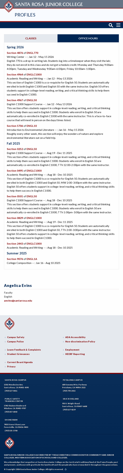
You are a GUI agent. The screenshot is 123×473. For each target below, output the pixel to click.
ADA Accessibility (75, 337)
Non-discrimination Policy (80, 341)
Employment (72, 349)
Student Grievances (18, 354)
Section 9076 (15, 258)
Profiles (25, 14)
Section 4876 (15, 52)
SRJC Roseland (71, 399)
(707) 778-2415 (69, 391)
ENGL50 (32, 100)
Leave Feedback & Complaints (24, 349)
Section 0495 (15, 170)
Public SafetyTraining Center (14, 400)
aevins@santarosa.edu (18, 300)
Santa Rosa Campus (15, 380)
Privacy (11, 366)
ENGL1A (32, 258)
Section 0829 (15, 217)
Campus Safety (15, 337)
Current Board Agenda (20, 362)
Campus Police (15, 341)
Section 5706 (15, 125)
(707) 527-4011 (11, 391)
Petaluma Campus (73, 380)
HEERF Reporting (75, 354)
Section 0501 (15, 196)
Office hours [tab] (88, 38)
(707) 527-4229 (69, 410)
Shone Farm (11, 420)
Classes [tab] (30, 38)
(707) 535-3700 (11, 431)
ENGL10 (32, 125)
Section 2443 (15, 243)
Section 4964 (15, 74)
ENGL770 (32, 52)
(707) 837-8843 (11, 412)
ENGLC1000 (34, 74)
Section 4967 (15, 100)
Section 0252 (15, 148)
